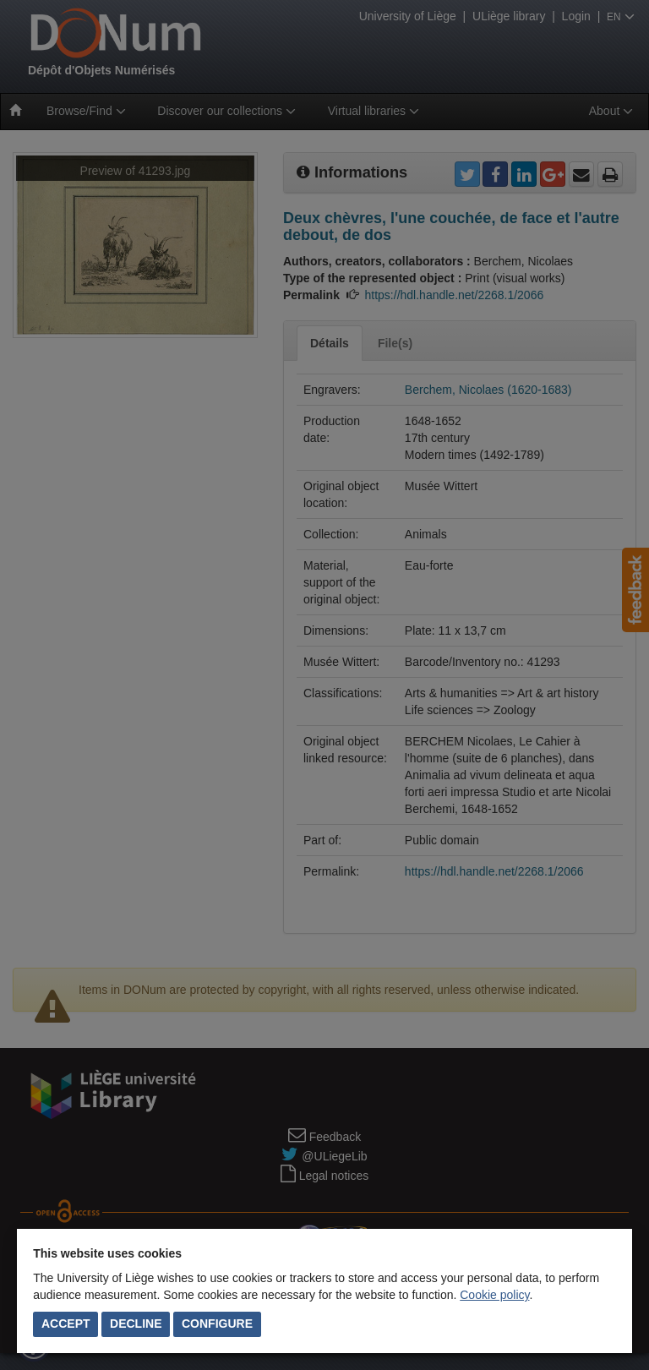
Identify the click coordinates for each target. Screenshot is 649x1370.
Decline (135, 1323)
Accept (65, 1323)
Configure (217, 1323)
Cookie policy (494, 1295)
